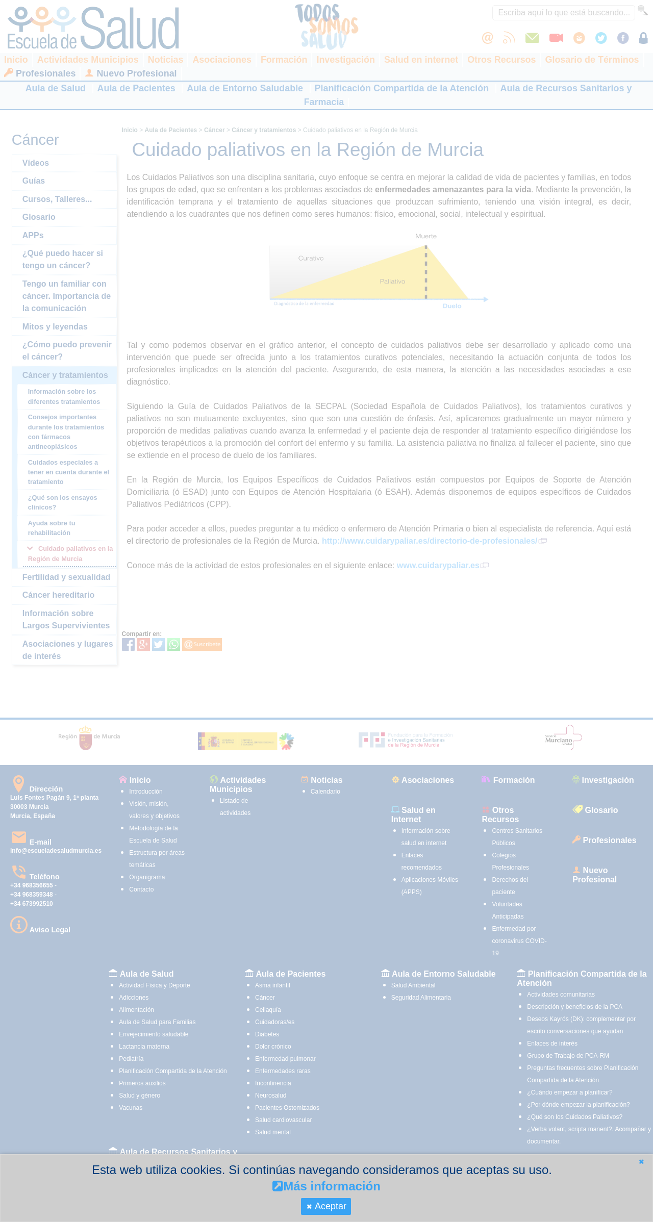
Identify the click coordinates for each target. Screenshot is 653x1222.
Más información (326, 1186)
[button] (641, 1161)
